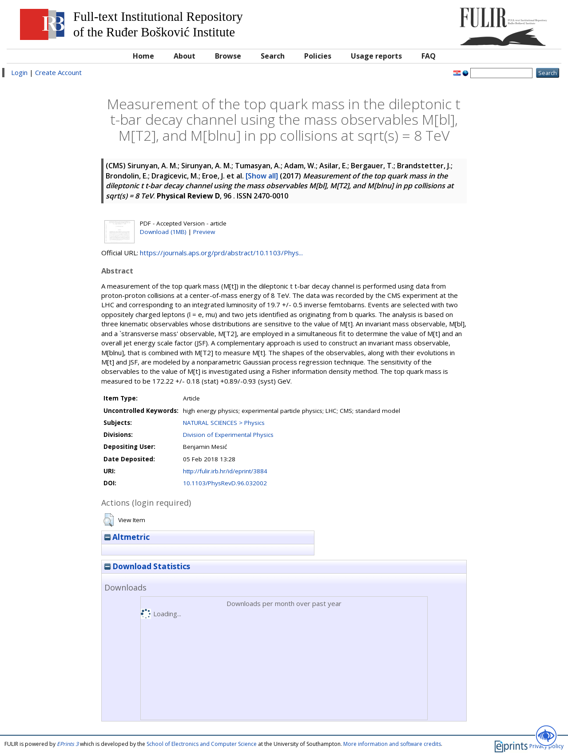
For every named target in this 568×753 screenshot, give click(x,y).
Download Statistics (147, 566)
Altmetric (127, 537)
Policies (317, 56)
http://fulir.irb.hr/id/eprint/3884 (225, 471)
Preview (204, 232)
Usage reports (376, 56)
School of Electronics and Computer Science (202, 744)
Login (19, 72)
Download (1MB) (163, 232)
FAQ (428, 56)
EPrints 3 (68, 744)
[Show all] (262, 176)
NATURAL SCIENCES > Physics (224, 423)
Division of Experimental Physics (228, 435)
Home (143, 56)
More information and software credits (392, 744)
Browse (228, 56)
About (184, 56)
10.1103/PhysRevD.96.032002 (225, 483)
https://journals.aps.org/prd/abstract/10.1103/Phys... (221, 252)
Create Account (58, 72)
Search (273, 56)
